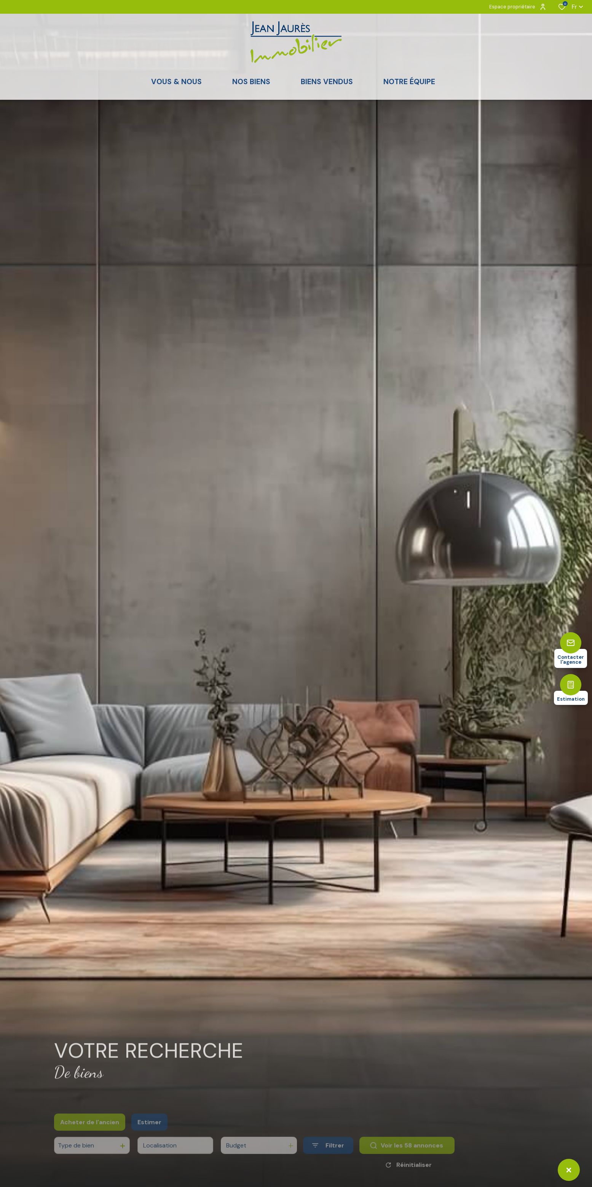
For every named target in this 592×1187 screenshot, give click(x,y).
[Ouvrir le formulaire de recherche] (328, 1157)
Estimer (149, 1134)
